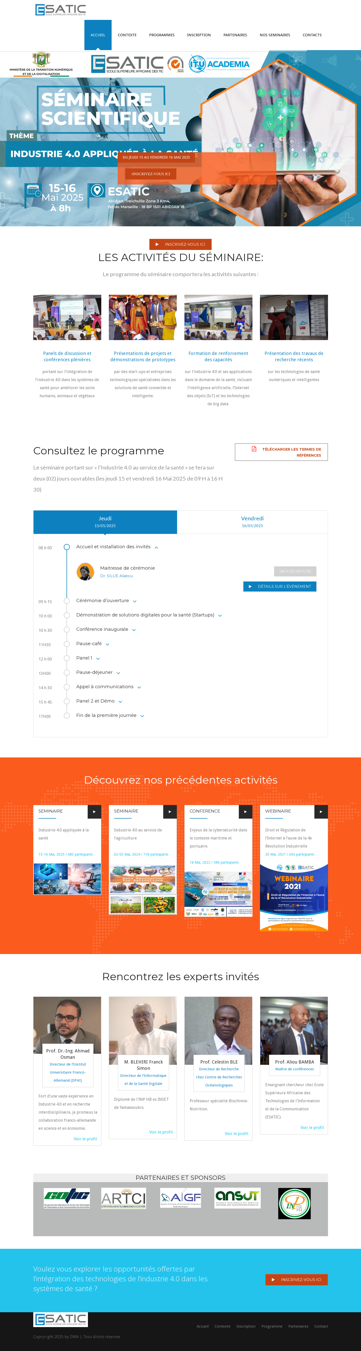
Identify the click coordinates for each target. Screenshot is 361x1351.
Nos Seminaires (275, 35)
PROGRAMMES (162, 35)
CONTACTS (312, 35)
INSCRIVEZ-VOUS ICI (180, 244)
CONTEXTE (127, 35)
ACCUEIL (98, 35)
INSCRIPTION (199, 35)
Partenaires (235, 35)
